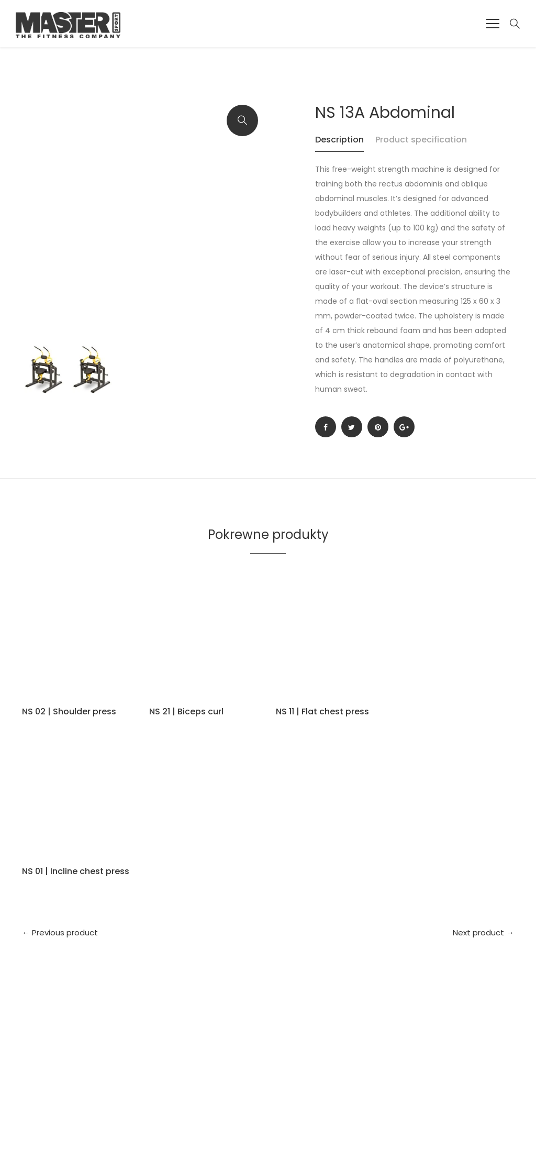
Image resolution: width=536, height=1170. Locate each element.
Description (339, 140)
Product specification (421, 140)
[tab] (344, 145)
